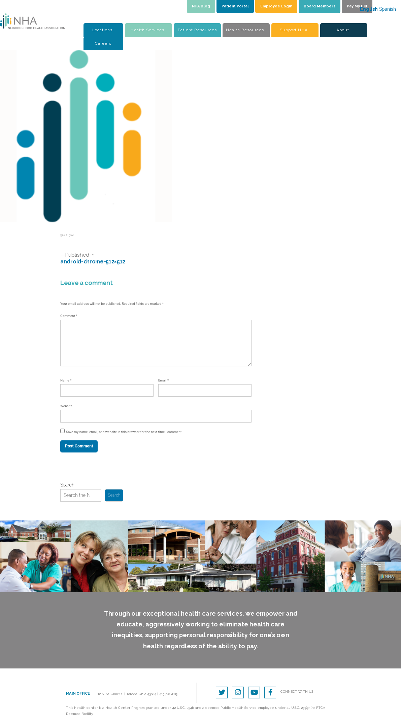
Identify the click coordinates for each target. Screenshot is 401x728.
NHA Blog (201, 6)
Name (65, 380)
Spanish (387, 9)
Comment (68, 316)
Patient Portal (235, 6)
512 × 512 (66, 234)
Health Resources (245, 30)
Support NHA (294, 30)
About (342, 30)
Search (67, 484)
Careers (103, 43)
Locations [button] (102, 30)
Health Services (147, 30)
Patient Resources (197, 30)
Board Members (319, 6)
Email (163, 380)
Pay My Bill (357, 6)
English (369, 9)
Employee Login (276, 6)
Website (66, 406)
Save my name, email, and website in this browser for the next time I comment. (124, 432)
